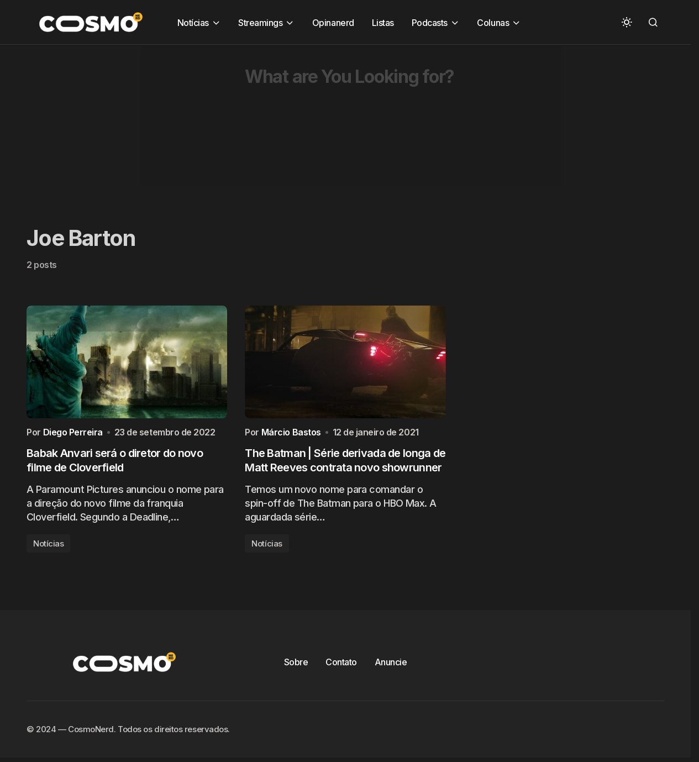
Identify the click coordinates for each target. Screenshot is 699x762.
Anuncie (391, 664)
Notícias (48, 546)
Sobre (296, 664)
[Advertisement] (331, 122)
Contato (341, 664)
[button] (627, 22)
